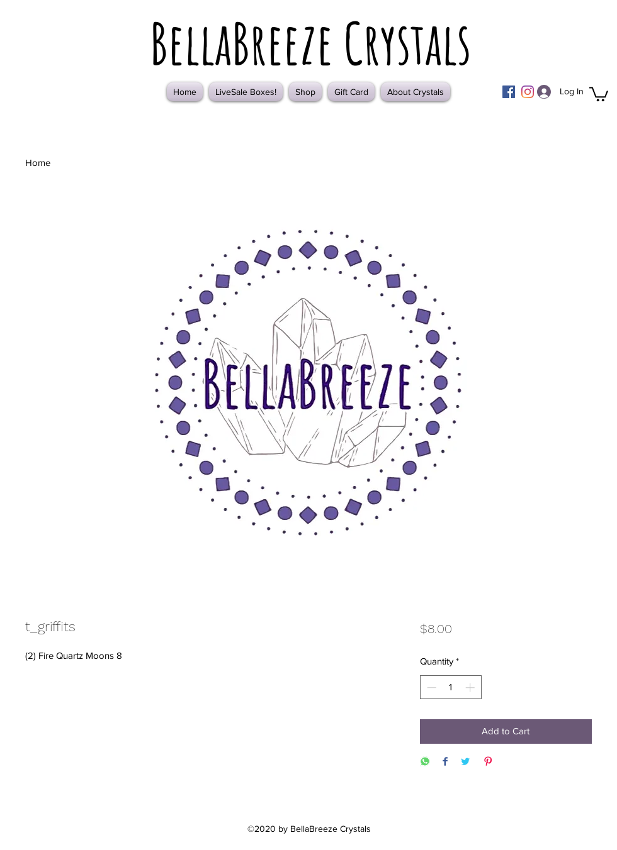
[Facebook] (508, 92)
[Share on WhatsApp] (425, 762)
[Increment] (471, 687)
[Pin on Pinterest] (488, 762)
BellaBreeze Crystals (310, 43)
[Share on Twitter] (465, 762)
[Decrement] (430, 687)
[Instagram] (527, 92)
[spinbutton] (450, 687)
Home (37, 162)
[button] (598, 93)
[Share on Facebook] (445, 762)
